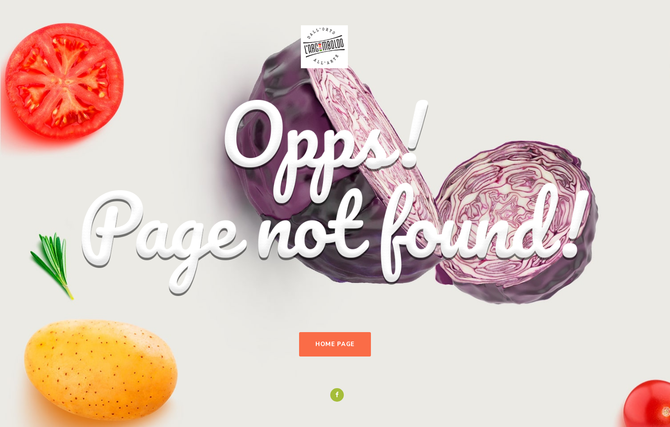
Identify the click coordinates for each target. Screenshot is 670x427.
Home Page (335, 344)
